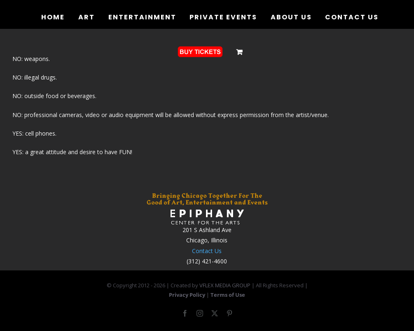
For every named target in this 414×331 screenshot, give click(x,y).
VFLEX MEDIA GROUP (224, 285)
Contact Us (207, 251)
